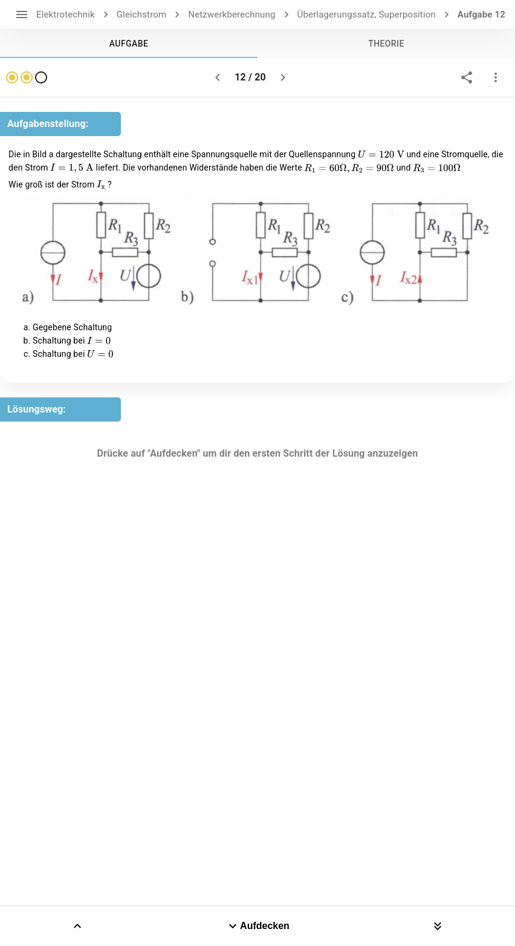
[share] (466, 77)
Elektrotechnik (65, 14)
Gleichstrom (142, 14)
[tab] (129, 43)
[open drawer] (21, 14)
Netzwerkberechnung (231, 14)
